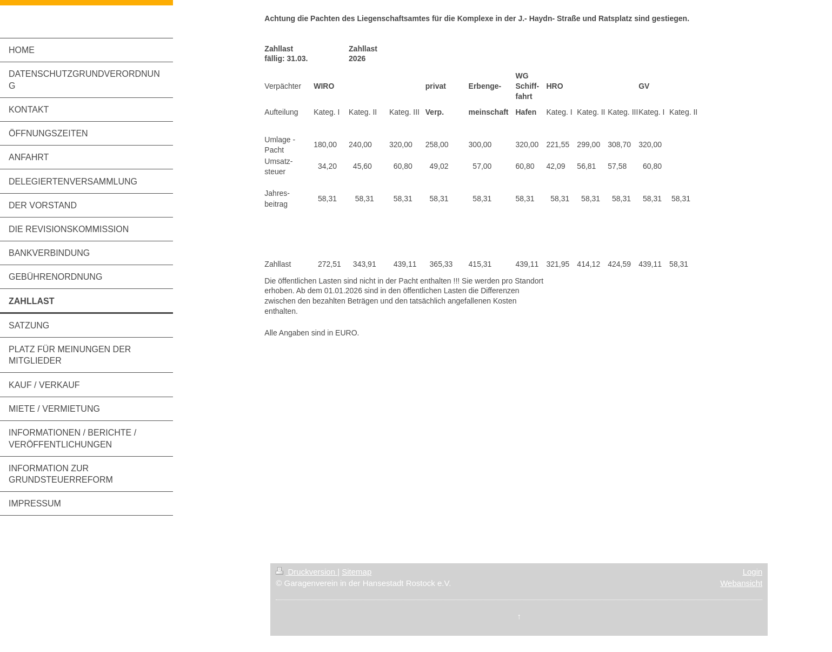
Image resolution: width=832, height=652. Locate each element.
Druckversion (306, 571)
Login (753, 571)
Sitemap (356, 571)
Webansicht (741, 583)
